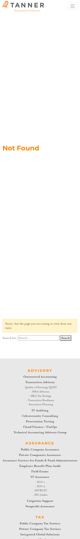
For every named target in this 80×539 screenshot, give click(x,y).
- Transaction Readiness (40, 400)
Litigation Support (40, 501)
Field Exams (40, 471)
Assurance (39, 443)
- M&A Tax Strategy (40, 396)
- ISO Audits (39, 494)
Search (65, 338)
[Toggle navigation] (73, 6)
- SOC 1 (40, 482)
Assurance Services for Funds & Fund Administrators (40, 460)
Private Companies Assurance (40, 455)
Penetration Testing (40, 421)
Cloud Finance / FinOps (40, 427)
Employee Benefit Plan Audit (40, 466)
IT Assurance (40, 477)
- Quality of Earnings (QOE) (40, 387)
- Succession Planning (40, 404)
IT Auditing (40, 410)
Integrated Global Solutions (40, 534)
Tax (40, 517)
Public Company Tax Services (40, 523)
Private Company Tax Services (40, 529)
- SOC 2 (40, 486)
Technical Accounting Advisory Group (40, 432)
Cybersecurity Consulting (40, 416)
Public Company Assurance (40, 449)
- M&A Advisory (39, 391)
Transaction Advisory (40, 382)
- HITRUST (40, 490)
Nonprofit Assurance (40, 506)
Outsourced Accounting (40, 377)
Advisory (40, 370)
